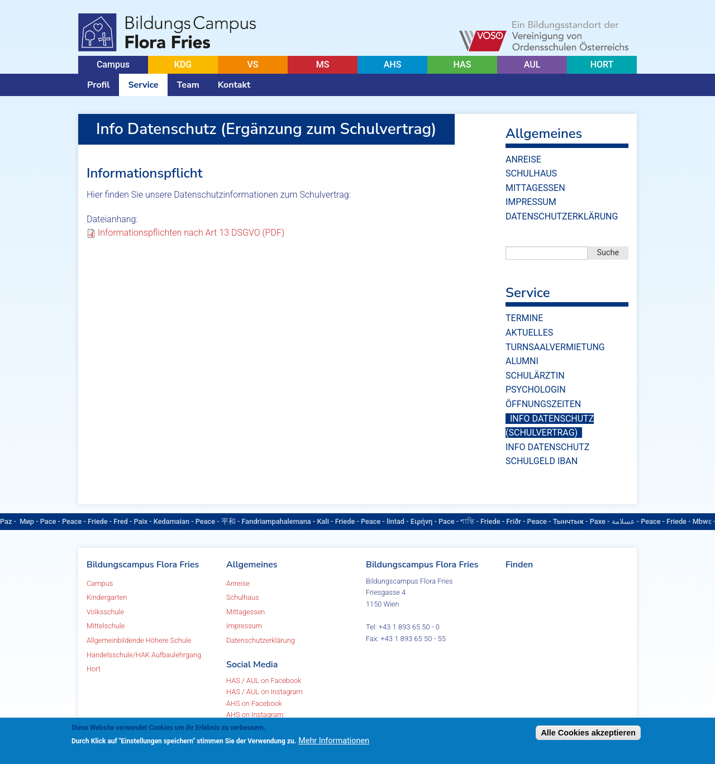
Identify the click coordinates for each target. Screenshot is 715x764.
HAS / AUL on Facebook (263, 680)
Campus (113, 64)
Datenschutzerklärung (562, 216)
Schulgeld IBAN (542, 461)
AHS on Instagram (254, 714)
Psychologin (536, 389)
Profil (98, 85)
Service (143, 85)
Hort (94, 669)
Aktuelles (529, 332)
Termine (524, 318)
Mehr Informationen (333, 741)
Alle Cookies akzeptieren (588, 732)
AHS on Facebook (254, 703)
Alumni (522, 361)
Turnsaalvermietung (555, 347)
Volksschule (105, 612)
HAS (462, 64)
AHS (393, 64)
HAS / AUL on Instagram (264, 691)
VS (252, 64)
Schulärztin (535, 375)
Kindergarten (107, 597)
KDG (183, 64)
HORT (602, 64)
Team (188, 85)
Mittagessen (535, 188)
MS (323, 64)
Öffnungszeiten (543, 404)
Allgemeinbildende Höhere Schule (139, 640)
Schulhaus (531, 173)
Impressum (531, 202)
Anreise (523, 159)
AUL (532, 64)
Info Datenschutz (547, 447)
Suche (608, 252)
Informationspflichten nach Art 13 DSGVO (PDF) (191, 232)
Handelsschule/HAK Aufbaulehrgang (144, 655)
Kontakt (234, 85)
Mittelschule (106, 626)
